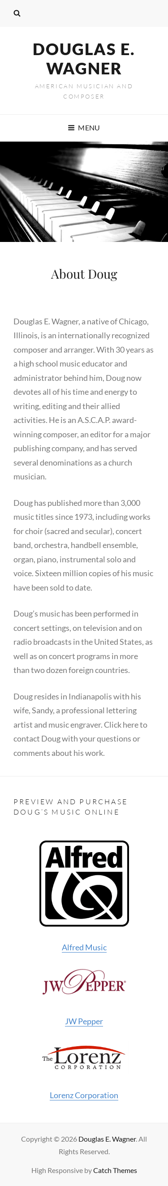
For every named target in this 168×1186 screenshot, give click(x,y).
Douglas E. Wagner (84, 58)
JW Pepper (84, 996)
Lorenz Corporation (84, 1070)
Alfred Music (84, 897)
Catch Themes (115, 1170)
